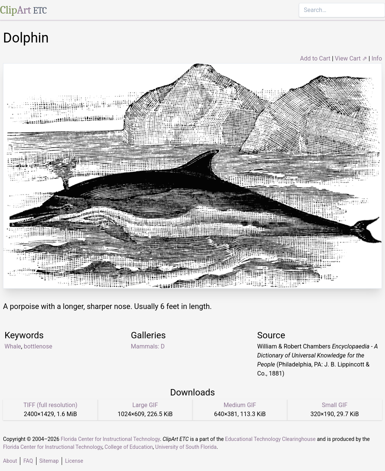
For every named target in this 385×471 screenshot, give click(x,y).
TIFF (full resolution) (50, 405)
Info (376, 58)
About (10, 461)
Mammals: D (148, 346)
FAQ (28, 461)
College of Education (129, 447)
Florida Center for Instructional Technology (110, 439)
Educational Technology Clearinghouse (270, 439)
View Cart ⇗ (351, 58)
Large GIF (145, 405)
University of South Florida (186, 447)
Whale (13, 346)
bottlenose (38, 346)
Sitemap (49, 461)
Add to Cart (315, 58)
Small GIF (334, 405)
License (74, 461)
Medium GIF (240, 405)
